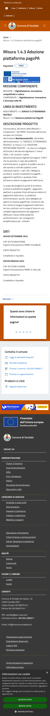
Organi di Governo (14, 463)
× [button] (47, 673)
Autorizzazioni (12, 545)
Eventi (9, 584)
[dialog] (25, 693)
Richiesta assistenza (15, 649)
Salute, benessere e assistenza (20, 541)
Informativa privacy (15, 667)
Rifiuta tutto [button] (25, 706)
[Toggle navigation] (5, 25)
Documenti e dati (14, 489)
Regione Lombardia (12, 2)
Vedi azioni (9, 299)
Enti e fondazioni (13, 476)
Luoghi (9, 579)
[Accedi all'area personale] (6, 8)
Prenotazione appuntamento (19, 637)
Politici (9, 480)
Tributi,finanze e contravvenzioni (21, 537)
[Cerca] (44, 25)
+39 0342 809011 (26, 618)
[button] (25, 711)
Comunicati (11, 563)
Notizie (9, 558)
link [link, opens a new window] (11, 694)
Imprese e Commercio (16, 511)
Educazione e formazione (17, 532)
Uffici (8, 472)
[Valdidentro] (22, 8)
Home (6, 37)
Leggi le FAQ (11, 645)
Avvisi (9, 567)
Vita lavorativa (12, 506)
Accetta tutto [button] (25, 700)
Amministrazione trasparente (19, 662)
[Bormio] (40, 8)
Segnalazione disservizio (17, 641)
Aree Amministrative (15, 467)
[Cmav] (13, 8)
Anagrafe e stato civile (16, 502)
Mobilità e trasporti (14, 519)
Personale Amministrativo (18, 485)
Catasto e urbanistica (15, 515)
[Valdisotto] (9, 16)
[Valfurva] (32, 8)
